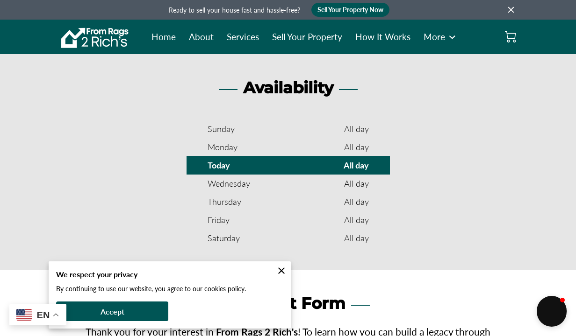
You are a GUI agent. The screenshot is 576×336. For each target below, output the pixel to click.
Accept (112, 311)
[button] (552, 311)
